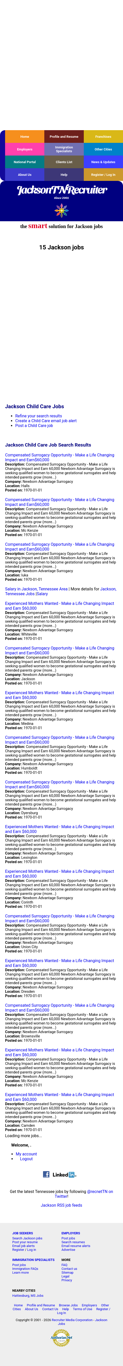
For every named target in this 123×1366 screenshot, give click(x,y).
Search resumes (73, 1242)
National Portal (25, 162)
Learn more (20, 1272)
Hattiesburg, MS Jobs (27, 1295)
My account (26, 1154)
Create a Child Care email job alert (46, 420)
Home (24, 137)
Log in (31, 1250)
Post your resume (25, 1242)
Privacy (66, 1280)
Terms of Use (82, 1309)
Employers (25, 149)
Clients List (64, 162)
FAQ (64, 1265)
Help (64, 175)
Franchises (103, 137)
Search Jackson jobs (27, 1238)
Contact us (69, 1269)
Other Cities (103, 149)
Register (18, 1250)
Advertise (68, 1250)
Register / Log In (103, 175)
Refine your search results (38, 416)
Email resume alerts (75, 1246)
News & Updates (103, 162)
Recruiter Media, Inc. (61, 210)
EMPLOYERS (70, 1233)
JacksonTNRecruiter (61, 192)
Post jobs (68, 1238)
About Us (25, 175)
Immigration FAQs (25, 1269)
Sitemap (67, 1272)
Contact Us (50, 1309)
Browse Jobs (68, 1305)
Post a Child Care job (34, 425)
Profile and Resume (64, 137)
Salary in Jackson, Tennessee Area (36, 589)
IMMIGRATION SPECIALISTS (33, 1260)
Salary (42, 593)
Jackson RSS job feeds (61, 1205)
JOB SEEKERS (22, 1233)
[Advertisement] (61, 65)
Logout (26, 1158)
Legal (65, 1276)
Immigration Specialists (64, 149)
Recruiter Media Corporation (72, 1320)
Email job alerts (23, 1246)
